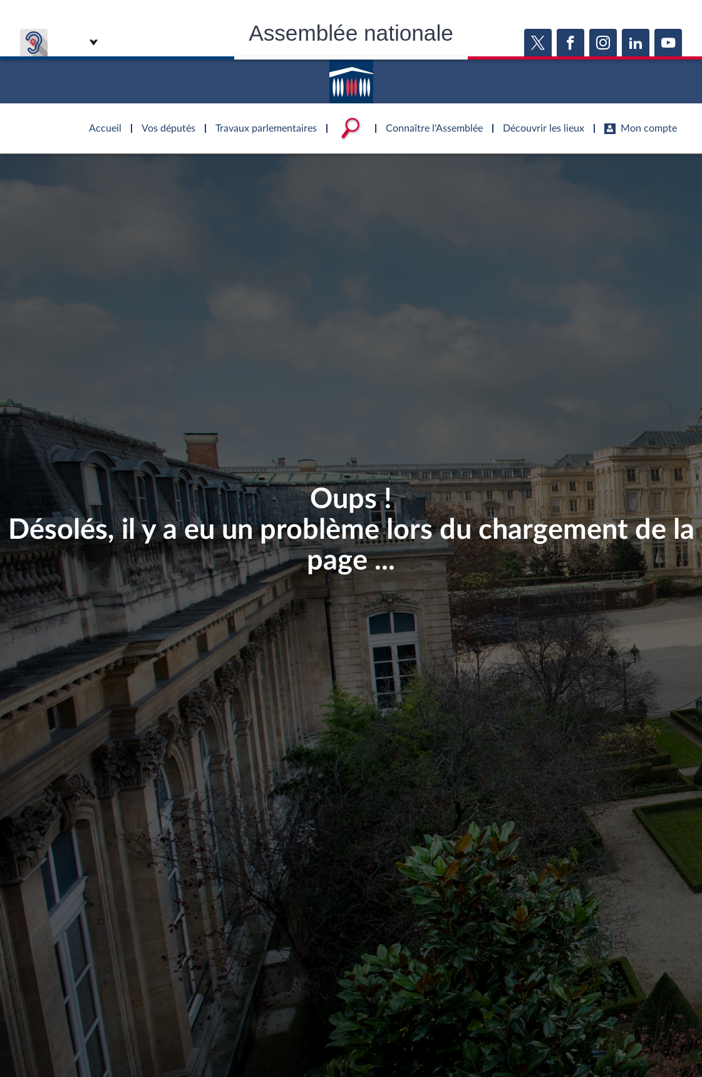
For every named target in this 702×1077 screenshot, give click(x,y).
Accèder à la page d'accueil (351, 77)
